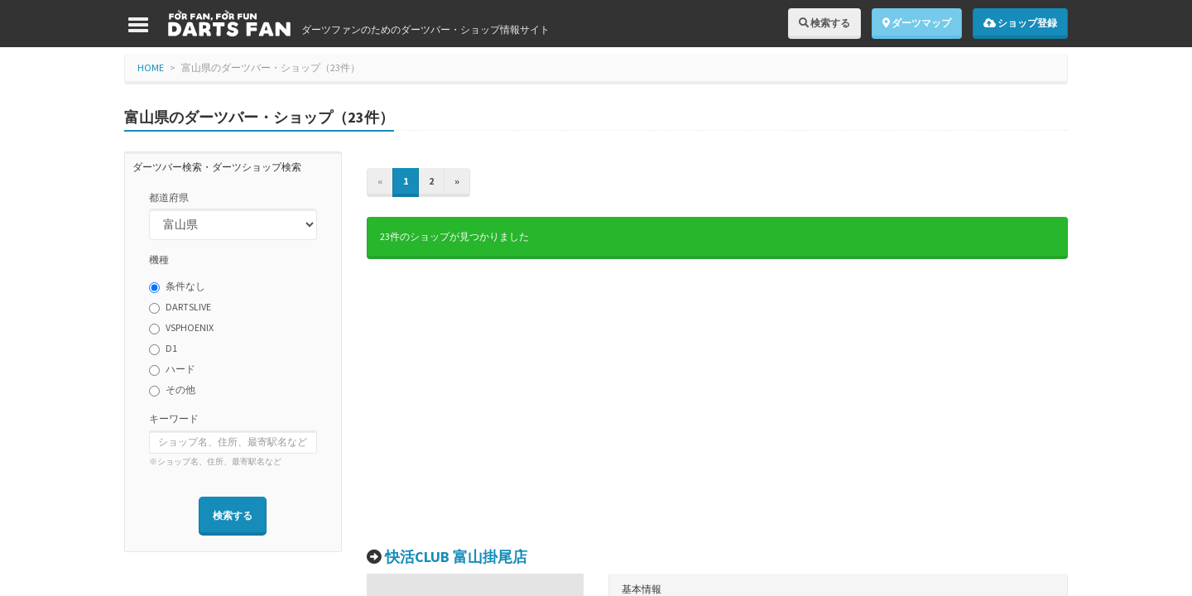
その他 (172, 390)
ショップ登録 (1020, 23)
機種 (159, 259)
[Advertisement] (718, 404)
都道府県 (169, 197)
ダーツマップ (916, 23)
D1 (163, 348)
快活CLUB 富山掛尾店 (456, 556)
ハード (172, 369)
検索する (824, 23)
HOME (150, 67)
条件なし (177, 286)
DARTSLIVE (180, 307)
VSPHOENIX (181, 327)
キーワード (174, 418)
